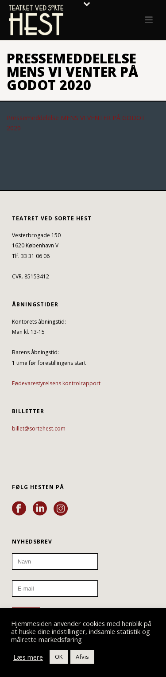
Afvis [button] (82, 657)
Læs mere (28, 657)
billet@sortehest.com (39, 428)
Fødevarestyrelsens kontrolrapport (56, 383)
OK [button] (59, 657)
